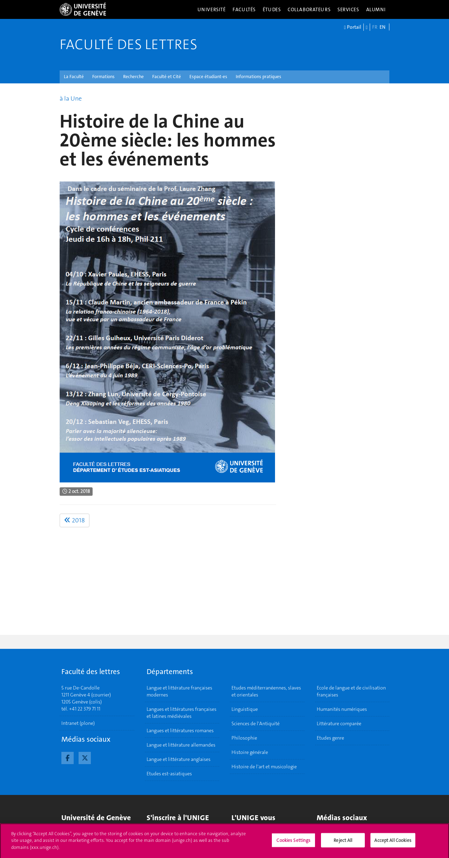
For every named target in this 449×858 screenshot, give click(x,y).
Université (211, 9)
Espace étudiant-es (208, 77)
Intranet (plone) (78, 723)
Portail (352, 27)
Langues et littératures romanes (180, 730)
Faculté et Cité (166, 77)
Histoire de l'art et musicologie (264, 766)
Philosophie (244, 738)
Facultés (244, 9)
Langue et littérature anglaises (178, 759)
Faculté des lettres (128, 44)
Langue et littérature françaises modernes (179, 691)
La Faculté (74, 77)
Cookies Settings (293, 842)
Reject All (343, 842)
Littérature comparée (339, 723)
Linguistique (245, 709)
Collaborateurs (309, 9)
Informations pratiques (258, 77)
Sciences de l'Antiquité (256, 723)
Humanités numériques (342, 709)
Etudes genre (330, 738)
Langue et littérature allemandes (181, 745)
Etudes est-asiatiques (169, 773)
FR (374, 27)
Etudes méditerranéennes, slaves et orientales (266, 691)
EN (383, 27)
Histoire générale (250, 752)
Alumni (376, 9)
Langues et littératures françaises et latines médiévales (181, 712)
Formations (103, 77)
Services (348, 9)
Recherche (133, 77)
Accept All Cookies (392, 842)
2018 (74, 520)
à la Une (71, 98)
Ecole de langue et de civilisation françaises (351, 691)
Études (272, 9)
